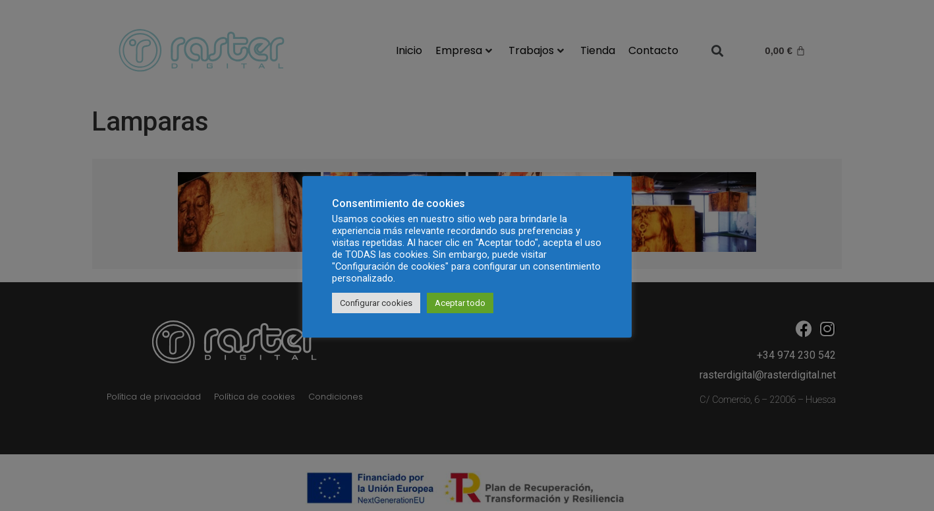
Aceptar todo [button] (460, 303)
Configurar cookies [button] (376, 303)
